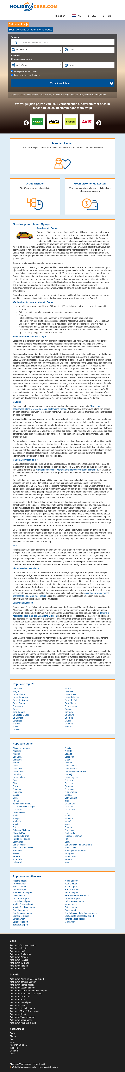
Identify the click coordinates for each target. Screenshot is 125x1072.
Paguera (69, 827)
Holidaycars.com (24, 1067)
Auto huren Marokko (19, 966)
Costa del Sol (71, 700)
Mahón (103, 94)
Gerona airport (71, 892)
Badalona (17, 757)
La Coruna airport (21, 898)
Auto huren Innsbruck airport (23, 1023)
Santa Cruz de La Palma (24, 847)
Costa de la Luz (72, 697)
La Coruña (69, 715)
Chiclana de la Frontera (75, 771)
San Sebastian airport (23, 913)
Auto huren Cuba (17, 969)
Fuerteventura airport (22, 892)
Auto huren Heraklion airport (23, 1008)
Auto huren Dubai (18, 1014)
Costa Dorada (19, 703)
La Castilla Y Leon (21, 715)
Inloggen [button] (61, 16)
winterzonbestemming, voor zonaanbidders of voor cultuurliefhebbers (67, 470)
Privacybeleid (39, 1064)
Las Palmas (70, 809)
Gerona (68, 709)
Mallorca (17, 724)
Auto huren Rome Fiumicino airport (26, 993)
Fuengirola (18, 792)
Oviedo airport (71, 907)
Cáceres (68, 763)
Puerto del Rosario (21, 839)
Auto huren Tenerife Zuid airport (24, 1011)
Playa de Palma (20, 833)
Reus (67, 839)
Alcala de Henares (21, 748)
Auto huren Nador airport (21, 1020)
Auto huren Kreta (17, 1005)
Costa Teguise (71, 777)
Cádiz (15, 765)
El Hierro (69, 780)
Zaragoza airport (20, 925)
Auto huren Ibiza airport (20, 996)
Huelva (16, 801)
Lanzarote (17, 721)
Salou (67, 842)
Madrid (88, 94)
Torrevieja (17, 859)
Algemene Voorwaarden (21, 1064)
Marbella (17, 821)
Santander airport (21, 916)
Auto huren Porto (17, 999)
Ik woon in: (25, 75)
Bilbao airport (71, 886)
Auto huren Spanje (18, 948)
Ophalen (15, 37)
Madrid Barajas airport (23, 904)
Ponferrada (70, 833)
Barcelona (57, 94)
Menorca (69, 724)
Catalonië (69, 691)
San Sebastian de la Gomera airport (81, 913)
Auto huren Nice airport (20, 1002)
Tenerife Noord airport (75, 919)
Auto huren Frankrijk (19, 960)
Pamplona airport (21, 910)
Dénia (15, 780)
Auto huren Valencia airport (22, 1017)
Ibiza (81, 94)
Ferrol (15, 786)
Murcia (16, 726)
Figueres (17, 789)
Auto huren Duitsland (19, 963)
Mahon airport (71, 904)
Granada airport (20, 895)
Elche (15, 783)
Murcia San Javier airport (24, 907)
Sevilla (16, 853)
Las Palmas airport (21, 901)
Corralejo (69, 774)
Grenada (69, 712)
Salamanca (18, 842)
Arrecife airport (19, 884)
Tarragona (69, 853)
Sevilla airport (19, 919)
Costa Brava (70, 694)
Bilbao (67, 760)
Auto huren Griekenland (21, 954)
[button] (77, 16)
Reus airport (70, 910)
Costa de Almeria (21, 697)
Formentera (18, 706)
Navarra (68, 726)
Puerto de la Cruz (21, 836)
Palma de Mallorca (42, 94)
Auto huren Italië (17, 951)
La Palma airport (72, 898)
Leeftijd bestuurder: (24, 71)
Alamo (13, 1036)
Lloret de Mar (19, 812)
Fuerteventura (71, 706)
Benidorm (17, 760)
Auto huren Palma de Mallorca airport (27, 979)
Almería (16, 754)
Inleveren (15, 55)
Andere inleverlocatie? (22, 59)
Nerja (67, 824)
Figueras (69, 786)
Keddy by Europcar (18, 1045)
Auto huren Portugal (19, 957)
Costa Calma (19, 777)
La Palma (69, 718)
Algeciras (17, 751)
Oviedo (16, 827)
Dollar (12, 1042)
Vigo (67, 862)
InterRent (14, 1048)
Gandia (16, 795)
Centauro (14, 1051)
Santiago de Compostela (76, 850)
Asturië (68, 688)
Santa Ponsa (70, 847)
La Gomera (18, 718)
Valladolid (17, 862)
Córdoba (17, 774)
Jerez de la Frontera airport (77, 895)
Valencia (69, 859)
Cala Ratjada (71, 768)
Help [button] (108, 16)
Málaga (66, 94)
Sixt (11, 1039)
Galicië (16, 709)
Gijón (15, 798)
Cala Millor (18, 768)
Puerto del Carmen (73, 836)
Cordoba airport (20, 889)
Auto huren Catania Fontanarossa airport (28, 991)
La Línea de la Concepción (25, 806)
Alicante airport (19, 881)
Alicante (74, 94)
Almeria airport (71, 881)
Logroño (68, 812)
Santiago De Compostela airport (79, 916)
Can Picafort (18, 771)
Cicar (12, 1054)
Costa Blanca (19, 694)
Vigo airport (70, 922)
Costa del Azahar (21, 700)
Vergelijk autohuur (81, 83)
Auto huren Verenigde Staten (23, 945)
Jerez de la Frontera (22, 804)
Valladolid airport (20, 922)
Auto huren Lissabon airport (22, 988)
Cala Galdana (71, 765)
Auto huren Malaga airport (22, 985)
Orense (16, 729)
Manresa (69, 818)
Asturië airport (71, 884)
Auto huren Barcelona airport (23, 982)
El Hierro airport (72, 889)
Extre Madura (71, 703)
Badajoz (68, 754)
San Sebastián (19, 845)
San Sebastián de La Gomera (78, 845)
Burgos (16, 691)
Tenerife (95, 94)
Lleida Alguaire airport (75, 901)
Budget (13, 1033)
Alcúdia (68, 748)
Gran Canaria (19, 712)
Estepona (69, 783)
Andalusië (17, 688)
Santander (17, 850)
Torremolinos (70, 856)
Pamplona (69, 830)
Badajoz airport (20, 886)
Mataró (68, 821)
